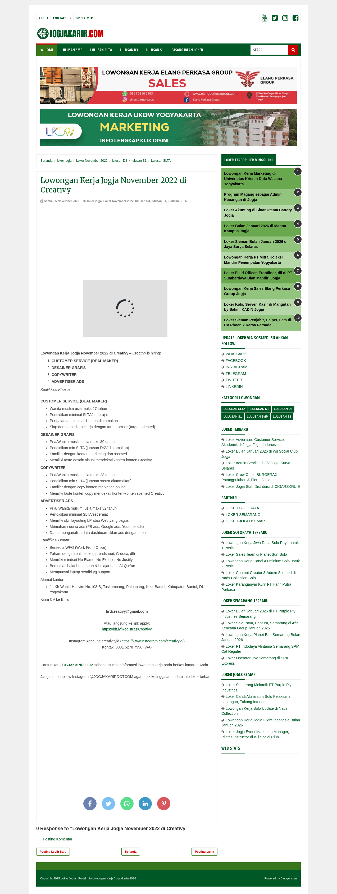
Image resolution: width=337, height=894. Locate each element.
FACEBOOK (236, 360)
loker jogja (94, 201)
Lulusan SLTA (177, 201)
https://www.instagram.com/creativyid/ (152, 641)
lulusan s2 (282, 416)
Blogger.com (289, 878)
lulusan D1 (260, 408)
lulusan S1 (159, 201)
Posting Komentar (57, 839)
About (43, 18)
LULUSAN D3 (129, 49)
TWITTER (234, 380)
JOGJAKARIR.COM (76, 665)
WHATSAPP (236, 354)
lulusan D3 (142, 201)
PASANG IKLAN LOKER (187, 49)
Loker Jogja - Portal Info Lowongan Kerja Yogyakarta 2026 (98, 878)
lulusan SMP (257, 416)
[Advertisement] (126, 243)
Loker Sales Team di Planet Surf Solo (256, 554)
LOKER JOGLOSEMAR (245, 521)
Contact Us (62, 18)
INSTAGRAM (236, 367)
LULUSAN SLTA (101, 49)
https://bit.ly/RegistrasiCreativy (127, 629)
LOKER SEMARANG (243, 514)
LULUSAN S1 (154, 49)
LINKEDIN (234, 386)
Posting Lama (204, 851)
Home (46, 49)
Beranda (130, 851)
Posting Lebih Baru (53, 851)
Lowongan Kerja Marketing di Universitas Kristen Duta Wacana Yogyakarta (253, 178)
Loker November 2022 (118, 201)
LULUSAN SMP (71, 49)
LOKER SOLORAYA (242, 508)
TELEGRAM (236, 373)
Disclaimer (84, 18)
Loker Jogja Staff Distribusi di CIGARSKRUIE (263, 486)
